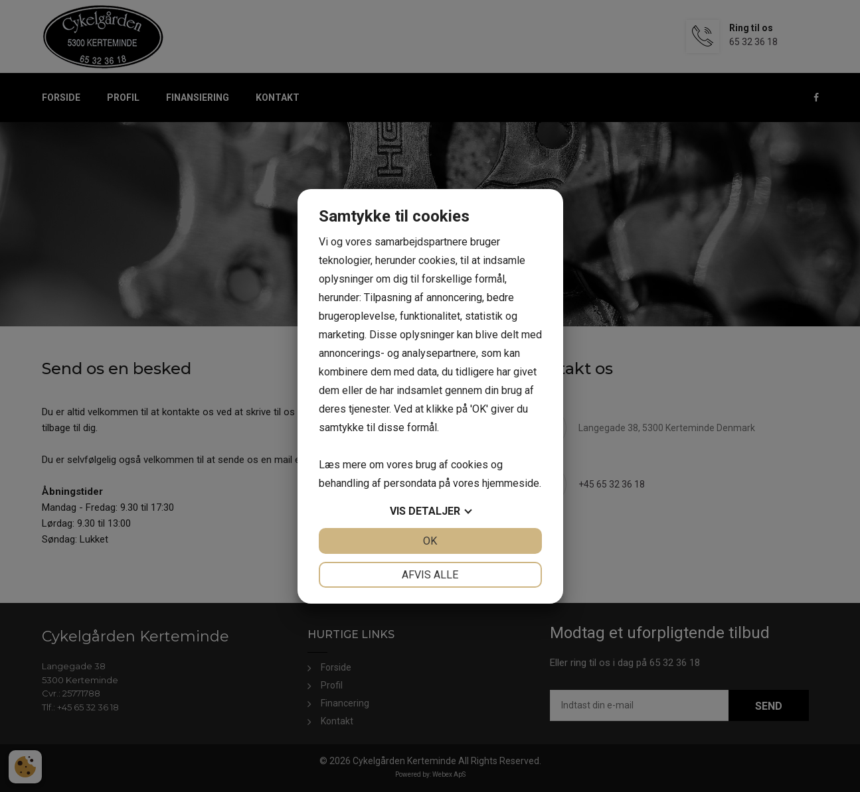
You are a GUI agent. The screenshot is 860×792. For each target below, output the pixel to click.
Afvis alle (430, 574)
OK (430, 541)
